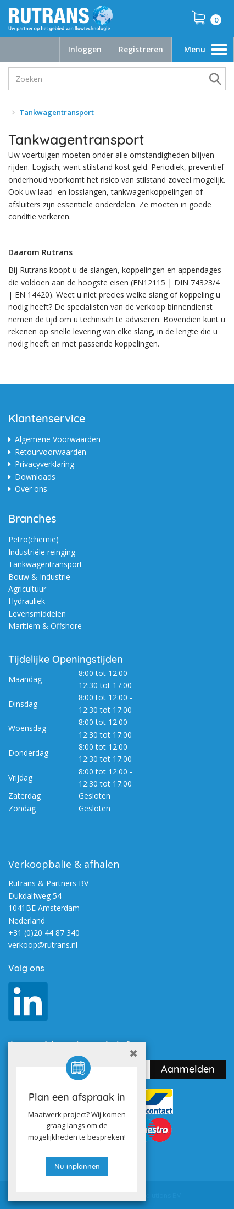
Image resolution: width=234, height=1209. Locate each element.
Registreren (141, 49)
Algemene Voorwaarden (58, 439)
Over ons (31, 488)
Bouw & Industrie (39, 576)
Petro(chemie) (33, 539)
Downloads (35, 476)
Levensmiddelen (37, 613)
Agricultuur (27, 589)
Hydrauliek (26, 601)
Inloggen (85, 49)
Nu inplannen (77, 1166)
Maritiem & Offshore (45, 625)
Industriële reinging (41, 552)
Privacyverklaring (44, 464)
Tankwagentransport (45, 564)
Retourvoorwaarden (50, 452)
